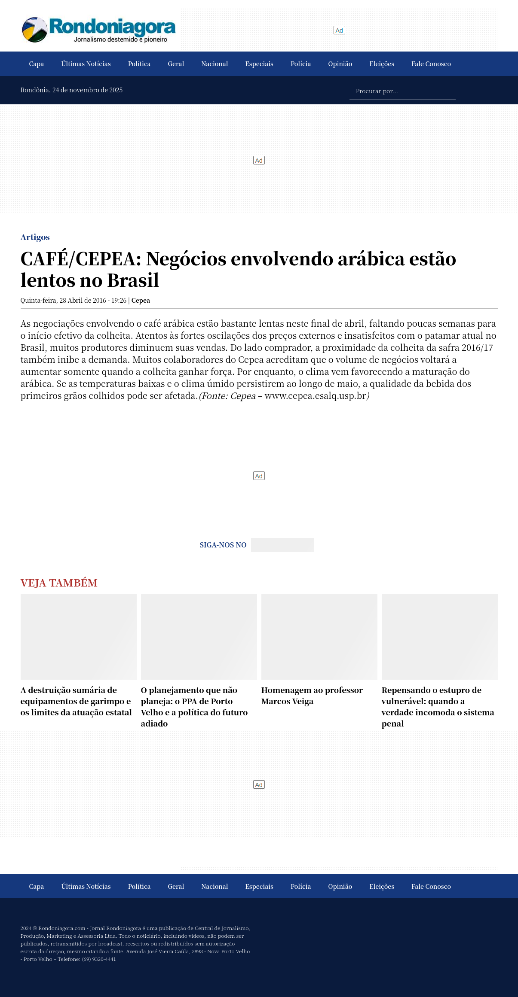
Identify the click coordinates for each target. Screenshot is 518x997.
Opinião (340, 63)
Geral (176, 63)
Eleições (381, 63)
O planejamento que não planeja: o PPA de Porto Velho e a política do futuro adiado (194, 706)
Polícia (301, 63)
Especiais (259, 63)
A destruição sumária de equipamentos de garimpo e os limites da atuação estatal (76, 700)
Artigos (35, 236)
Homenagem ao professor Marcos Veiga (312, 695)
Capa (36, 63)
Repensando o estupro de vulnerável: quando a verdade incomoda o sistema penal (438, 706)
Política (139, 63)
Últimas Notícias (85, 63)
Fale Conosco (431, 63)
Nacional (214, 63)
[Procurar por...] (402, 90)
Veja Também (59, 582)
